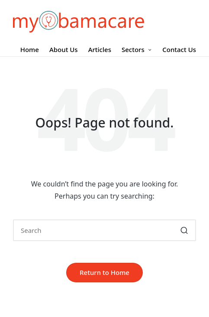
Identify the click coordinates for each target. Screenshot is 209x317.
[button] (184, 230)
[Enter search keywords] (104, 230)
